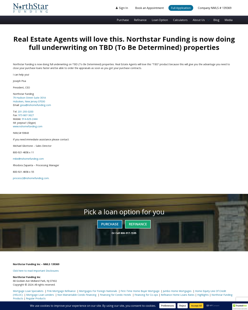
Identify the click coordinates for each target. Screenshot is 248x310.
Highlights (203, 294)
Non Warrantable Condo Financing (76, 294)
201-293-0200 (25, 111)
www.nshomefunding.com (27, 126)
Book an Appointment (149, 8)
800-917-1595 (128, 233)
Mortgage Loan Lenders (39, 294)
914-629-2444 (29, 119)
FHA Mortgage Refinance (61, 291)
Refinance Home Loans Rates (177, 294)
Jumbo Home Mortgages (177, 291)
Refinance (140, 20)
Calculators (180, 20)
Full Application (181, 8)
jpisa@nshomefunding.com (35, 105)
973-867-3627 (26, 115)
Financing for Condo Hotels (115, 294)
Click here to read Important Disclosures (36, 270)
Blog (216, 20)
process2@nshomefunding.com (31, 178)
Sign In (121, 8)
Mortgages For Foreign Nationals (97, 291)
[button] (240, 306)
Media (228, 20)
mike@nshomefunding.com (28, 158)
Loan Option (160, 20)
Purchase (123, 20)
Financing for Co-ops (146, 294)
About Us (199, 20)
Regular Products (35, 298)
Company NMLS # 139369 (214, 8)
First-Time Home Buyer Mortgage (139, 291)
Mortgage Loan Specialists (28, 291)
